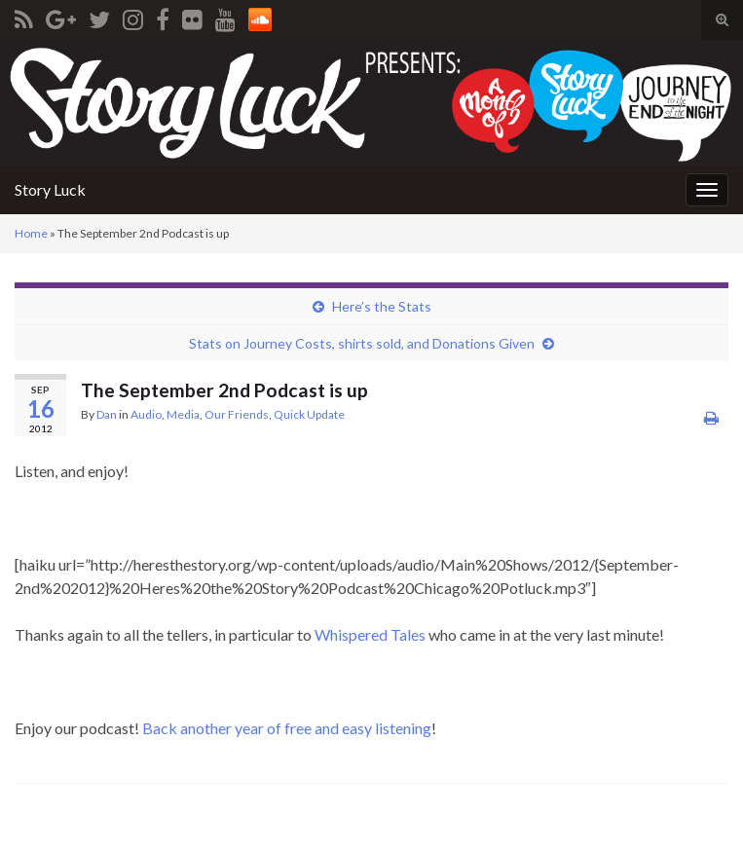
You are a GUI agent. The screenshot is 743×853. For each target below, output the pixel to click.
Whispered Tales (370, 634)
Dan (106, 414)
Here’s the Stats (381, 306)
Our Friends (236, 414)
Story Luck (50, 189)
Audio (146, 414)
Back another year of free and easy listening (286, 728)
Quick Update (309, 414)
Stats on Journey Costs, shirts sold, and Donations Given (362, 343)
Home (31, 233)
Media (183, 414)
